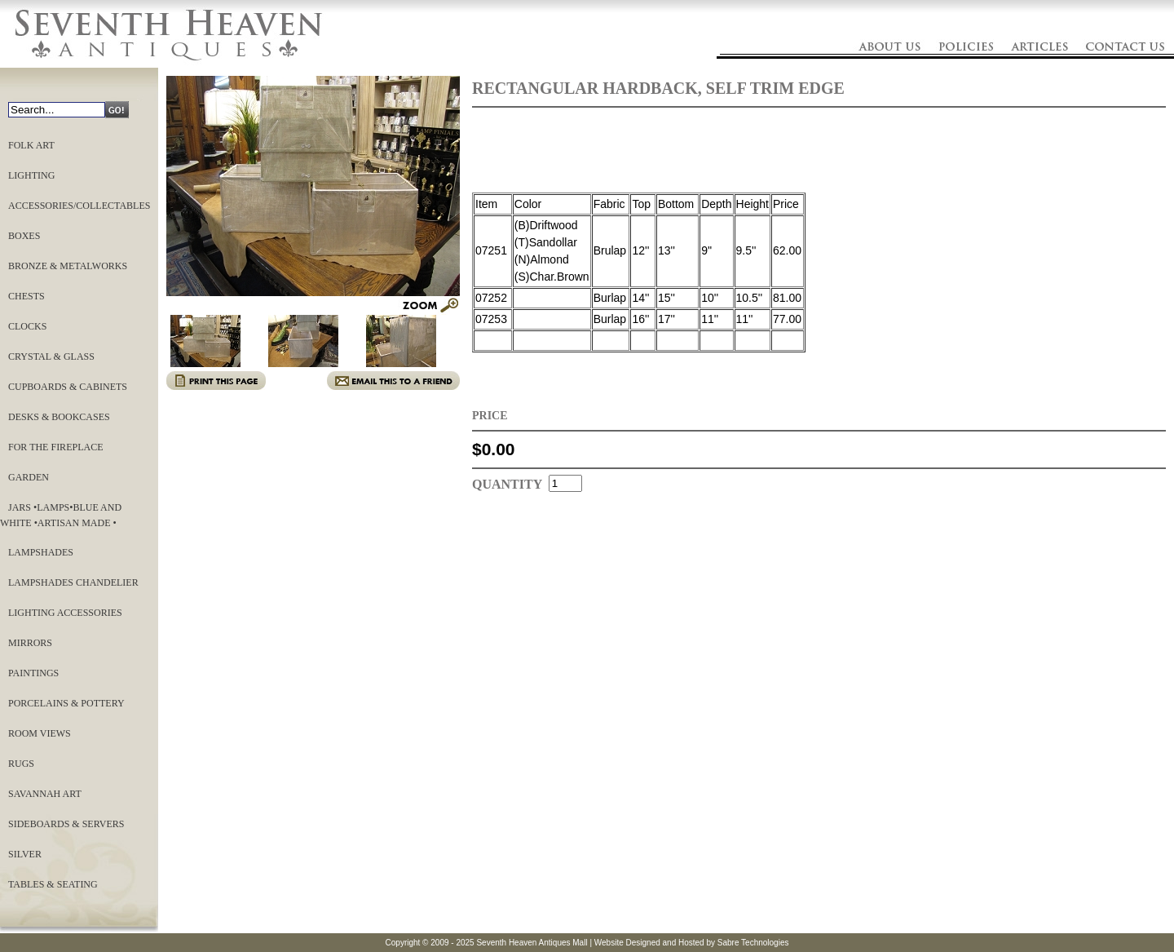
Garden (28, 477)
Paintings (33, 673)
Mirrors (30, 643)
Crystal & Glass (51, 356)
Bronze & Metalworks (67, 266)
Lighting (31, 175)
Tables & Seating (53, 884)
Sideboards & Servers (66, 824)
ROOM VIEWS (39, 733)
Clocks (27, 326)
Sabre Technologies (753, 942)
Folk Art (31, 145)
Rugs (21, 763)
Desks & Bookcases (59, 417)
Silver (25, 854)
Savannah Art (45, 793)
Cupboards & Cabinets (67, 386)
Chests (26, 296)
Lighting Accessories (65, 612)
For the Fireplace (55, 447)
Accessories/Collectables (79, 205)
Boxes (24, 235)
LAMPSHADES (40, 552)
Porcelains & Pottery (66, 703)
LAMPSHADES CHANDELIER (73, 582)
